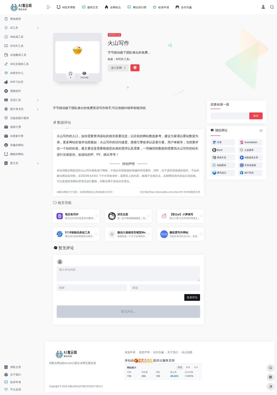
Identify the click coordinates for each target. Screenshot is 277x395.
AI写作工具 (114, 35)
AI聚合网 (72, 386)
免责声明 (144, 352)
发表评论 (192, 297)
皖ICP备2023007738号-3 (90, 386)
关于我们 (172, 352)
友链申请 (130, 352)
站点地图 (187, 352)
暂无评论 (66, 248)
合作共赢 (158, 352)
